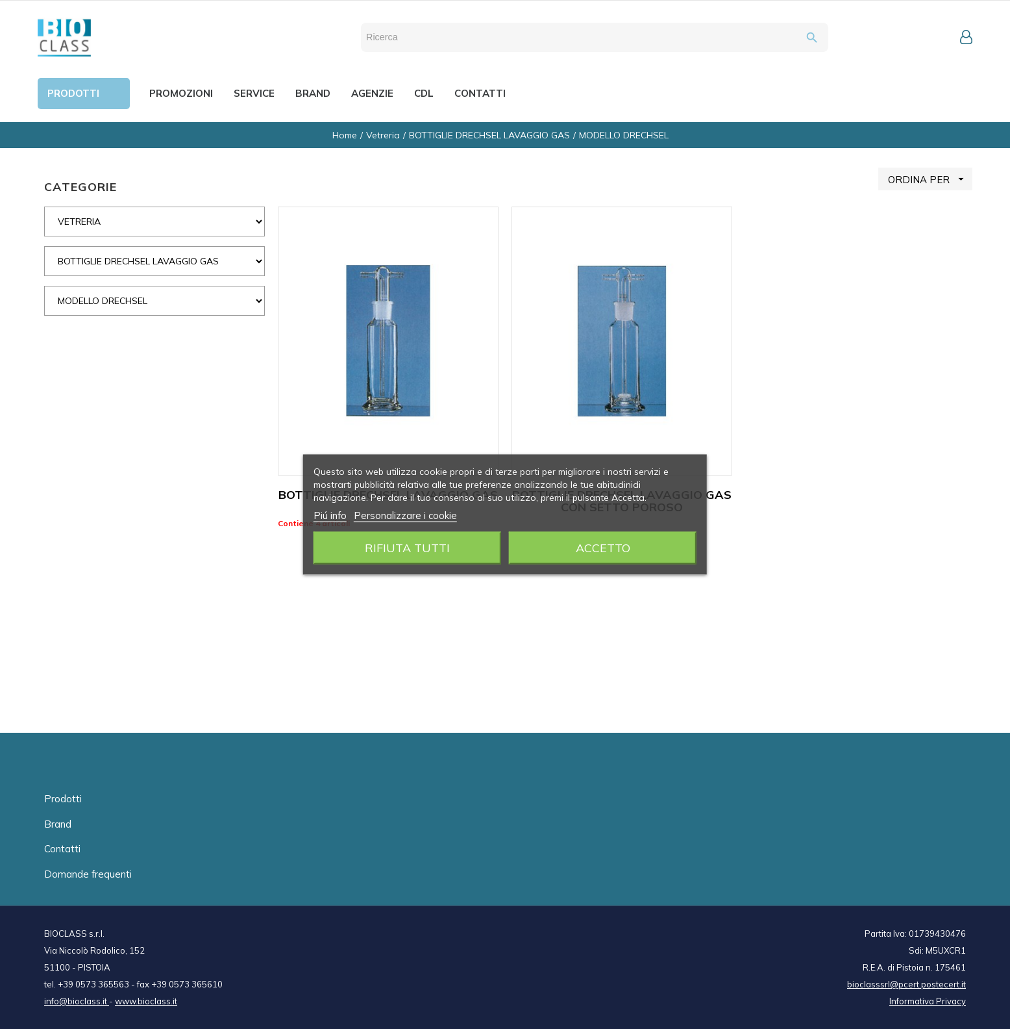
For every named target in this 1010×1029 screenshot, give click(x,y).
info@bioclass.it (76, 1001)
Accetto (603, 547)
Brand (57, 824)
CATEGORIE (80, 186)
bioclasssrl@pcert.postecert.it (906, 984)
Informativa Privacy (927, 1001)
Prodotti (63, 799)
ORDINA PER (930, 179)
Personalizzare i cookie (405, 515)
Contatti (62, 849)
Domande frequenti (88, 874)
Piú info (330, 515)
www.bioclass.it (146, 1001)
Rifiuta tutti (407, 547)
